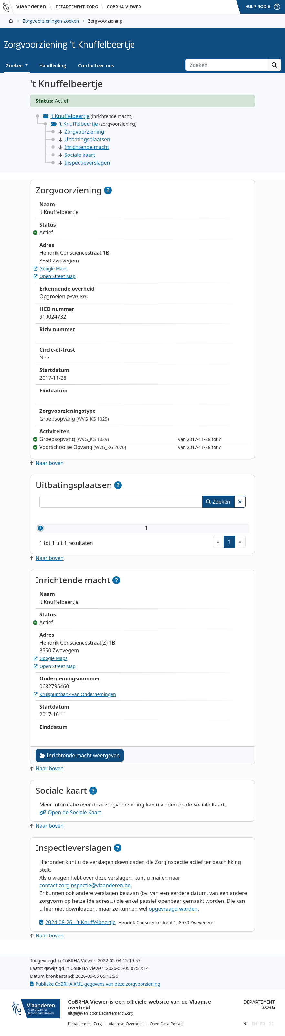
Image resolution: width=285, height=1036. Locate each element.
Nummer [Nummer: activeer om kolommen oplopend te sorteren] (58, 516)
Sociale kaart (77, 154)
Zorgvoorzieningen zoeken (51, 21)
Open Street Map (55, 276)
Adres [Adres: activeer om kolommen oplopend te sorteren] (149, 516)
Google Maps (51, 268)
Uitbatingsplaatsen (84, 139)
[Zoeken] (226, 65)
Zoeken (218, 501)
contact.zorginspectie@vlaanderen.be (85, 893)
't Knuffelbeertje (70, 116)
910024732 (67, 531)
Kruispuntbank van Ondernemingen (75, 702)
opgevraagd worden (173, 916)
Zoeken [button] (15, 65)
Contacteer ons (96, 65)
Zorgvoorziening (81, 131)
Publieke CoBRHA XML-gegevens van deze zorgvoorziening (95, 984)
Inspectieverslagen (84, 162)
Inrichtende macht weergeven (80, 763)
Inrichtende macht (84, 147)
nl (245, 1024)
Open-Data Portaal (167, 1024)
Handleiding (52, 65)
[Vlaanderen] (26, 7)
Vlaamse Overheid (126, 1024)
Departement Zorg (77, 7)
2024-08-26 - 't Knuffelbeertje (77, 930)
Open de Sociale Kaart (70, 820)
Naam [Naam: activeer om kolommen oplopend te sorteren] (102, 516)
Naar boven (47, 462)
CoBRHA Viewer (124, 7)
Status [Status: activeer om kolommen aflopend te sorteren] (232, 516)
